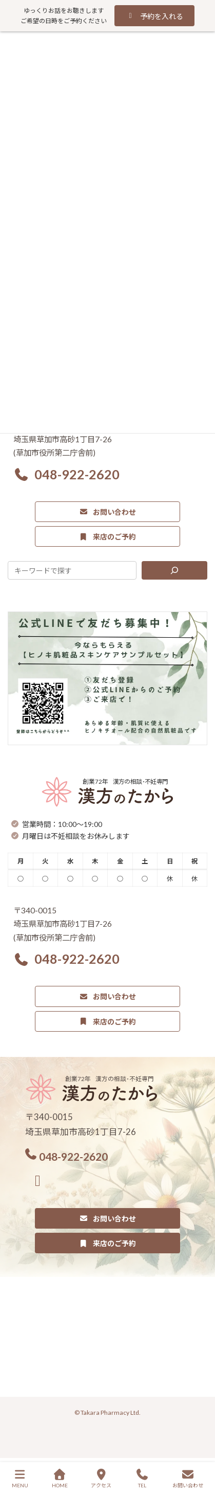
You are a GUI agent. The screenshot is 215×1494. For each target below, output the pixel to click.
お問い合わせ (187, 1478)
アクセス (101, 1478)
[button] (154, 15)
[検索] (174, 570)
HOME (60, 1478)
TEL (142, 1478)
